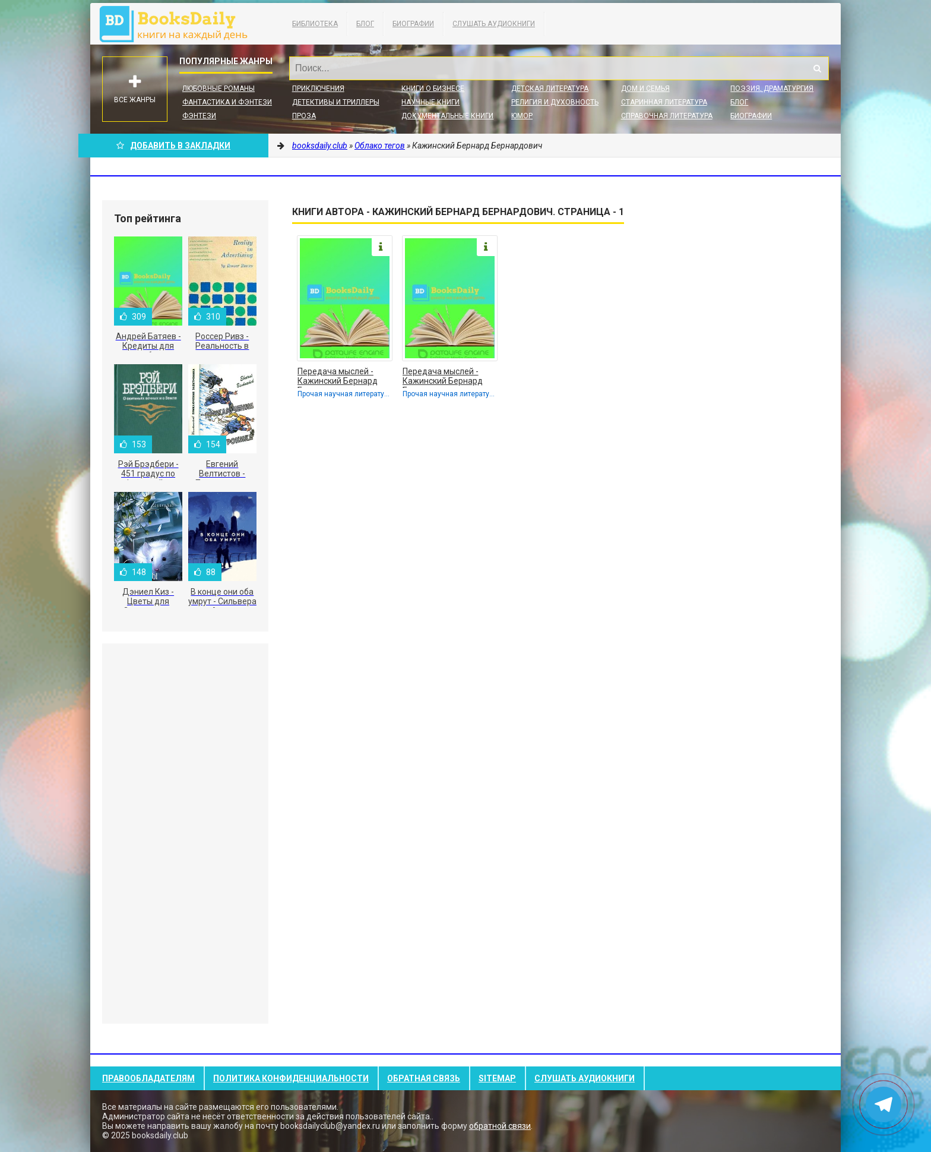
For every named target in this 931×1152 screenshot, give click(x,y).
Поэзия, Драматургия (771, 88)
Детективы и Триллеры (335, 102)
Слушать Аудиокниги (493, 24)
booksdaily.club (179, 24)
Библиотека (315, 24)
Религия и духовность (554, 102)
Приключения (318, 88)
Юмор (522, 116)
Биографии (413, 24)
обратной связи (500, 1126)
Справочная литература (666, 116)
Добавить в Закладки (173, 145)
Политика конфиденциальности (291, 1078)
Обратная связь (423, 1078)
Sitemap (497, 1078)
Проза (304, 116)
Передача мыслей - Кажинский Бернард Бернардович (337, 377)
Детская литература (549, 88)
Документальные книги (447, 116)
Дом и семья (645, 88)
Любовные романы (218, 88)
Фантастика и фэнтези (227, 102)
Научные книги (430, 102)
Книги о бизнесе (432, 88)
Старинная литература (664, 102)
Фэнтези (199, 116)
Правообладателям (148, 1078)
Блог (365, 24)
